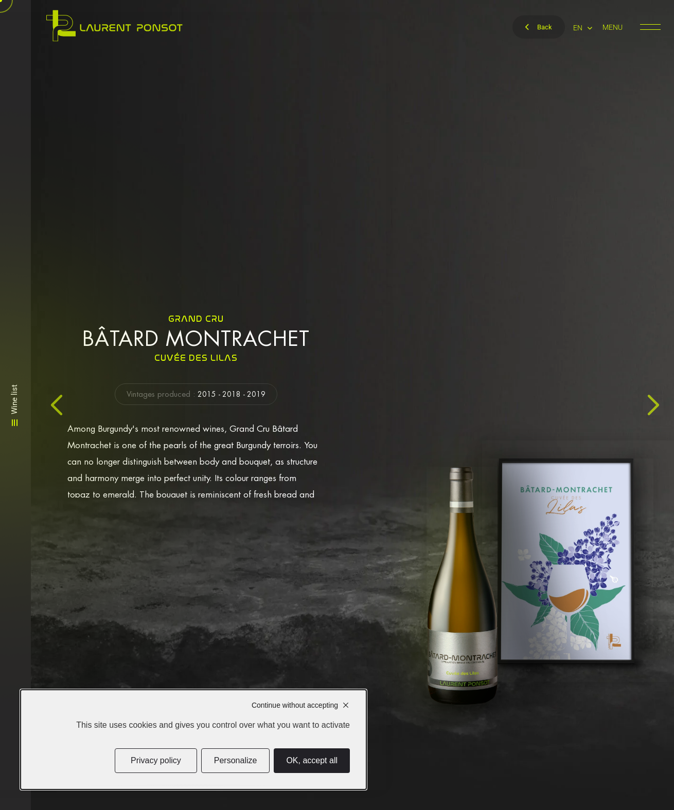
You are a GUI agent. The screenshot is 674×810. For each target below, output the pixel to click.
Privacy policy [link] (156, 760)
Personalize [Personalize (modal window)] (235, 760)
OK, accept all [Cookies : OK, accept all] (312, 760)
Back (538, 27)
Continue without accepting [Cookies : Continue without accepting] (295, 705)
